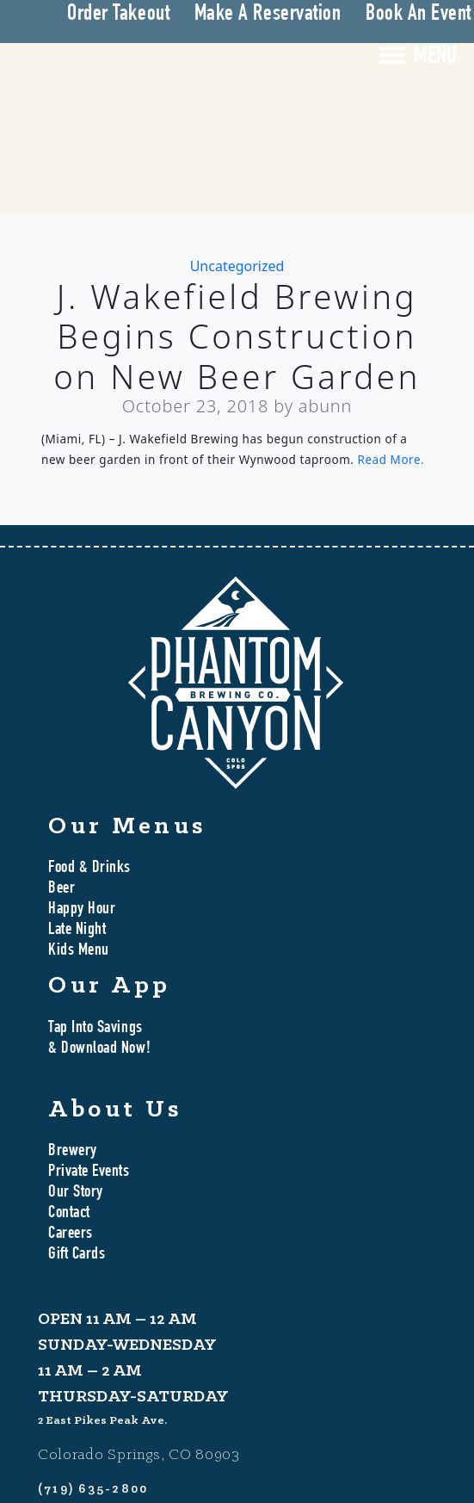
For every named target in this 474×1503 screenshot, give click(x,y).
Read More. (391, 459)
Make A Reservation (268, 14)
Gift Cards (76, 1255)
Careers (70, 1234)
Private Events (89, 1172)
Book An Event (418, 14)
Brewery (72, 1151)
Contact (69, 1213)
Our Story (75, 1193)
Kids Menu (78, 951)
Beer (61, 889)
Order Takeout (118, 14)
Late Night (77, 930)
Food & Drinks (89, 868)
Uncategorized (237, 266)
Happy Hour (81, 909)
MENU (435, 58)
